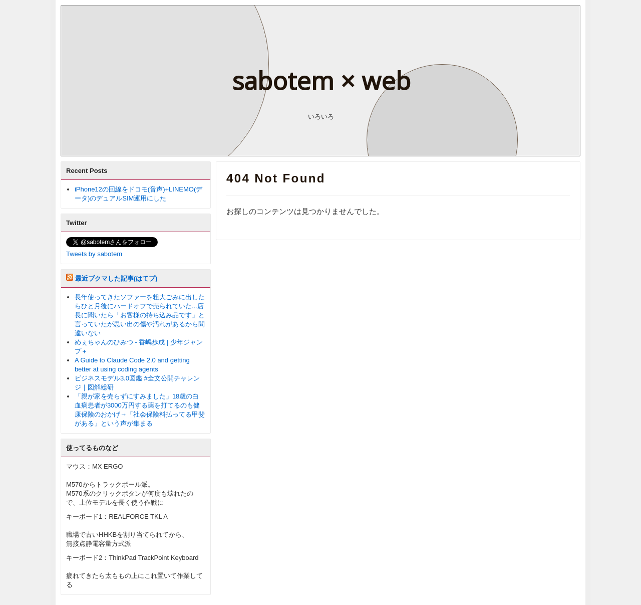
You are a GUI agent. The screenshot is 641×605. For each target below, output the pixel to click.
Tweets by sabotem (94, 254)
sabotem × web (321, 81)
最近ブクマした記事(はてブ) (116, 278)
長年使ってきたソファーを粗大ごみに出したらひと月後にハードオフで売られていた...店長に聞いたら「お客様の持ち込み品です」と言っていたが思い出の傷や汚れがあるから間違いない (140, 315)
